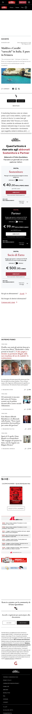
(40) (29, 409)
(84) (29, 389)
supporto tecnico (9, 658)
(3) (29, 429)
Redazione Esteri (7, 389)
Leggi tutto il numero (16, 508)
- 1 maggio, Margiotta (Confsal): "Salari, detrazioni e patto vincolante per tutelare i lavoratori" (15, 548)
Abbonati (22, 2)
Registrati (23, 623)
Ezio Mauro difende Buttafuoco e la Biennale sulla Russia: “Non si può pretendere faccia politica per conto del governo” (10, 420)
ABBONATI (16, 192)
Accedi (9, 623)
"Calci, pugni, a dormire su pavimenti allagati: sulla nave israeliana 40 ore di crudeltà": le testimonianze (15, 354)
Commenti (5, 88)
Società (5, 39)
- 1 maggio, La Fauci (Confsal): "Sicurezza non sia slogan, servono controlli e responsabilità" (15, 544)
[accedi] (29, 2)
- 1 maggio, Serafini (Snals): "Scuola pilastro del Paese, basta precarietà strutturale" (14, 540)
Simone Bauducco (7, 409)
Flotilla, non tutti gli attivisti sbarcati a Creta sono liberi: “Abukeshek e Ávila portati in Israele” (15, 349)
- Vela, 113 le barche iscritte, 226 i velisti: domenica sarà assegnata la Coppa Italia (15, 536)
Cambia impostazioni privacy (11, 683)
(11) (29, 448)
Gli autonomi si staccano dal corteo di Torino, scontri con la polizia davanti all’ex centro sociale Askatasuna (11, 401)
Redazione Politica (7, 429)
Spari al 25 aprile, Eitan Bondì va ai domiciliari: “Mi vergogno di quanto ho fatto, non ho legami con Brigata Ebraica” (11, 440)
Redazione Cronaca (8, 448)
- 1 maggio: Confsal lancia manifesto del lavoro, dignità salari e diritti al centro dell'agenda (16, 532)
